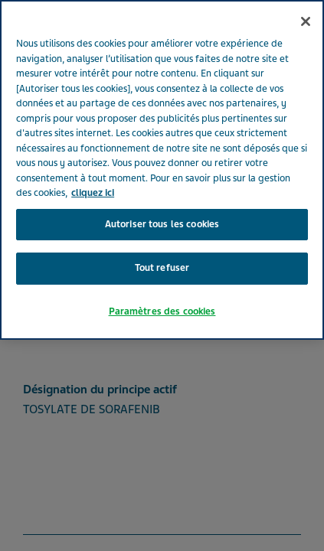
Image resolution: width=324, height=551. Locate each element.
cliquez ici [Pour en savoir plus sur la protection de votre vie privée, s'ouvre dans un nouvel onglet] (92, 193)
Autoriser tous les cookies (162, 224)
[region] (162, 170)
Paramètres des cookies (162, 311)
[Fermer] (305, 21)
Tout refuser (162, 268)
